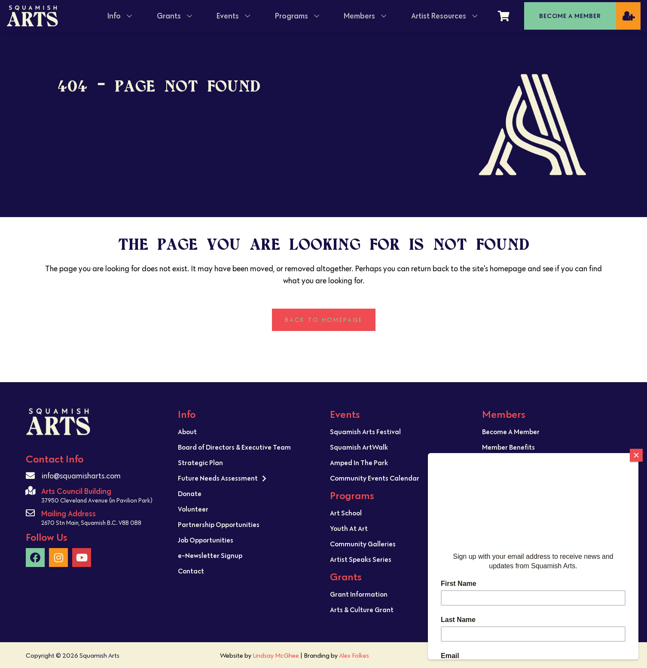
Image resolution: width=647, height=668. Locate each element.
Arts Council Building (76, 491)
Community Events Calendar (374, 478)
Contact (191, 571)
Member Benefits (508, 447)
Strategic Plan (200, 462)
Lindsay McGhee (276, 655)
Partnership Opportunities (218, 524)
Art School (346, 513)
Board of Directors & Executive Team (234, 447)
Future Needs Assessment (222, 478)
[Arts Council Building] (30, 490)
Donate (189, 493)
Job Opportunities (205, 540)
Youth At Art (349, 528)
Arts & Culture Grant (362, 609)
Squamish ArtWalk (359, 447)
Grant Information (359, 594)
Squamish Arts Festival (365, 431)
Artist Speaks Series (360, 559)
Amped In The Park (359, 462)
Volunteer (193, 509)
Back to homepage (324, 320)
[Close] (636, 455)
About (187, 431)
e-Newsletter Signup (210, 555)
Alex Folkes (354, 655)
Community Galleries (363, 543)
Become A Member (511, 431)
